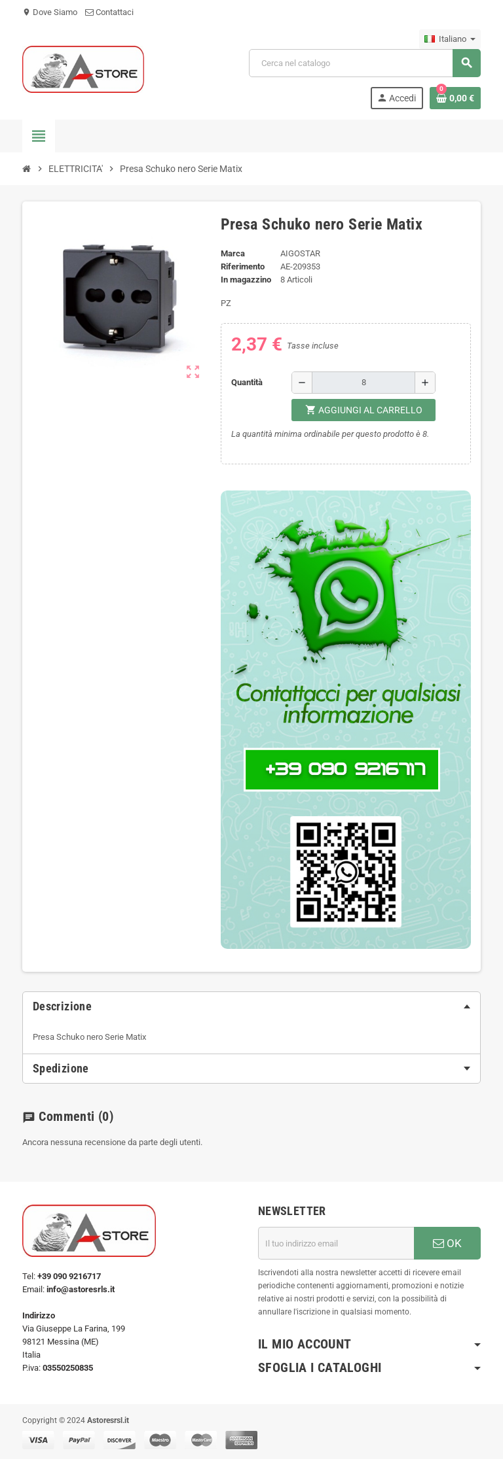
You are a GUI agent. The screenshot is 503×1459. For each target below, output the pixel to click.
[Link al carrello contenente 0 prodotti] (455, 98)
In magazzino (246, 279)
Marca (233, 253)
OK (447, 1243)
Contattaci (109, 12)
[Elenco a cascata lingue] (450, 39)
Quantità (247, 382)
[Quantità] (363, 382)
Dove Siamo (49, 12)
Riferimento (243, 266)
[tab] (251, 1006)
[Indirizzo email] (336, 1243)
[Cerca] (364, 63)
